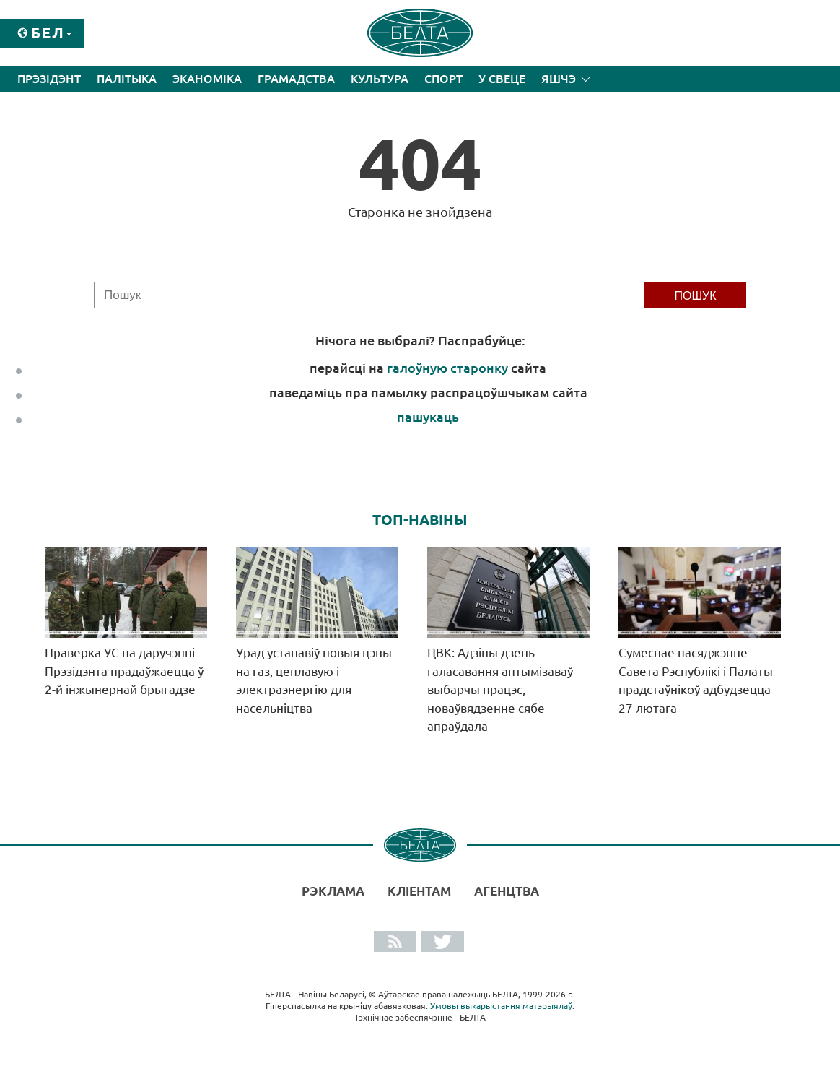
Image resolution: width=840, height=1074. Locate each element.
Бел (48, 33)
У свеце (501, 78)
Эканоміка (207, 78)
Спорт (443, 78)
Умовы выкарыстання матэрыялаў (501, 1005)
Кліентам (419, 891)
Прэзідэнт (49, 78)
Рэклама (333, 891)
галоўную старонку (447, 367)
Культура (379, 78)
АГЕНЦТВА (506, 891)
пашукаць (428, 417)
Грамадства (296, 78)
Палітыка (127, 78)
